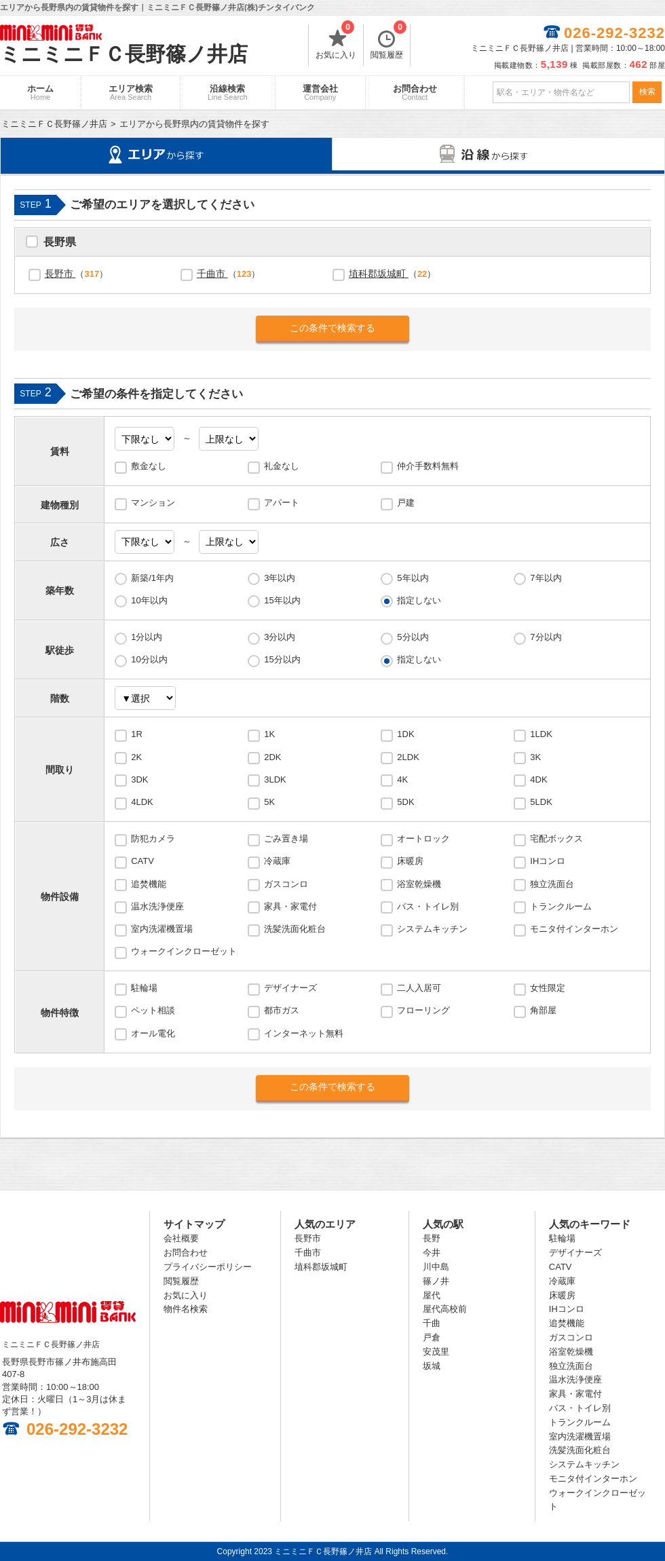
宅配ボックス (556, 838)
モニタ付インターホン (574, 929)
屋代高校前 (445, 1309)
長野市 (60, 273)
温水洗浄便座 (157, 906)
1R (136, 734)
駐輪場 (144, 988)
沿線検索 (228, 92)
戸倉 (431, 1337)
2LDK (408, 757)
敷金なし (148, 466)
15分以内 (282, 659)
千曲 (431, 1323)
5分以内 (412, 637)
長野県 (59, 243)
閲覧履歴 (388, 42)
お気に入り (336, 42)
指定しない (419, 600)
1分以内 (146, 637)
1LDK (541, 734)
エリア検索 (131, 92)
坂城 (431, 1366)
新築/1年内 (152, 578)
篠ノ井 (436, 1281)
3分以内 (279, 637)
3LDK (275, 779)
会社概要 (181, 1238)
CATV (142, 861)
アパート (281, 502)
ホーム (40, 92)
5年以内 (412, 578)
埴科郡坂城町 (378, 273)
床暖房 (410, 861)
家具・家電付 (290, 906)
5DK (405, 802)
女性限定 (547, 988)
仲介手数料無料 (428, 466)
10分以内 (149, 659)
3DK (139, 779)
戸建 (406, 502)
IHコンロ (547, 861)
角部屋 (543, 1010)
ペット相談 (153, 1010)
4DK (538, 779)
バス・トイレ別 (428, 906)
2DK (272, 757)
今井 (431, 1252)
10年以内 (149, 600)
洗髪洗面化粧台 (295, 929)
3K (535, 757)
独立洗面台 (552, 884)
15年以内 (282, 600)
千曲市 (212, 273)
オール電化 (153, 1033)
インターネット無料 (303, 1033)
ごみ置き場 (286, 838)
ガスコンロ (286, 884)
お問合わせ (415, 92)
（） (77, 273)
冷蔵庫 (277, 861)
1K (269, 734)
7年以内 (545, 578)
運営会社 (320, 92)
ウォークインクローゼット (184, 951)
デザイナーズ (290, 988)
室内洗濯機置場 (162, 929)
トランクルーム (561, 906)
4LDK (142, 802)
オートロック (423, 838)
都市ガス (281, 1010)
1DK (405, 734)
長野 (431, 1238)
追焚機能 (148, 884)
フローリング (423, 1010)
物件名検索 (186, 1309)
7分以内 (545, 637)
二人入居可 (419, 988)
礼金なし (281, 466)
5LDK (541, 802)
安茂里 (436, 1352)
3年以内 (279, 578)
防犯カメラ (153, 838)
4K (402, 779)
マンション (153, 502)
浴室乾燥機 (419, 884)
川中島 (436, 1267)
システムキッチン (432, 929)
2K (136, 757)
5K (269, 802)
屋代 (431, 1295)
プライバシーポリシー (208, 1267)
